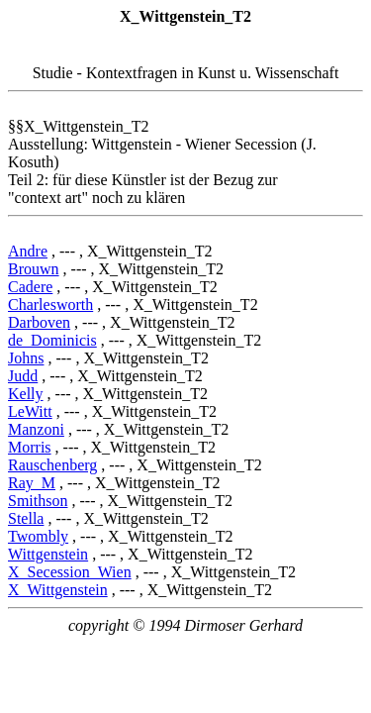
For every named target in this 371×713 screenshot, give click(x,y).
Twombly (38, 536)
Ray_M (31, 482)
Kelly (26, 393)
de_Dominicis (52, 340)
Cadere (30, 286)
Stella (26, 518)
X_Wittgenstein (58, 589)
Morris (29, 447)
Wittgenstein (48, 554)
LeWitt (30, 411)
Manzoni (36, 429)
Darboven (39, 322)
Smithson (37, 500)
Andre (27, 251)
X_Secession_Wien (70, 571)
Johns (26, 358)
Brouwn (33, 268)
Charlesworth (50, 304)
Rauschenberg (52, 465)
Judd (23, 375)
